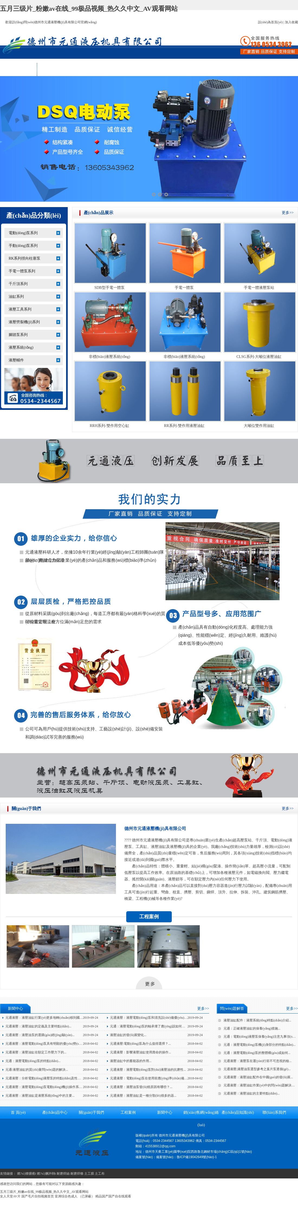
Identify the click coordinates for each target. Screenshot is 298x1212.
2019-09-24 (90, 1018)
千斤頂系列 (18, 284)
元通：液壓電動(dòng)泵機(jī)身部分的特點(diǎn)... (260, 1045)
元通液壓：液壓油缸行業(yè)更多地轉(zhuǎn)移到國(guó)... (47, 1018)
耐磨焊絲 (63, 1173)
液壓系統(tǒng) (21, 347)
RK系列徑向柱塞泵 (24, 258)
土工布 (100, 1173)
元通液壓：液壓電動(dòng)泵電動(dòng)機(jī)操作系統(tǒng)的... (50, 1087)
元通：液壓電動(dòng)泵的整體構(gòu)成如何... (257, 1053)
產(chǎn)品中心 (56, 69)
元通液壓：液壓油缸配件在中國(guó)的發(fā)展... (258, 1077)
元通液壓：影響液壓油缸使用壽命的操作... (140, 1052)
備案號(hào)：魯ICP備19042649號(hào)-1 (186, 1157)
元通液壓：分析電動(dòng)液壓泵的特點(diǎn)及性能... (44, 1078)
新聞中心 (166, 69)
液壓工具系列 (20, 309)
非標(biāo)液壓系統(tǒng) (109, 357)
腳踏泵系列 (18, 335)
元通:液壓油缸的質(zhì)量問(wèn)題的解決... (36, 1069)
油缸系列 (16, 297)
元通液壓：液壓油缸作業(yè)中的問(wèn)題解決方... (260, 1085)
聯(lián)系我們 (276, 69)
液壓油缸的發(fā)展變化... (128, 1035)
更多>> (288, 213)
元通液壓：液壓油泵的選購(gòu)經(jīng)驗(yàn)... (39, 1035)
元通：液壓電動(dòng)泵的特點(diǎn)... (32, 1061)
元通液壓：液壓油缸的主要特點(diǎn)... (252, 1093)
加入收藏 (291, 22)
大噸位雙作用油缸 (259, 426)
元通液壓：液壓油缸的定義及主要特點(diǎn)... (38, 1026)
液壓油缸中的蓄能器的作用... (130, 1061)
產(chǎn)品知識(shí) (240, 69)
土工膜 (89, 1173)
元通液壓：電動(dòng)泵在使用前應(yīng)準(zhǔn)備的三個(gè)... (156, 1078)
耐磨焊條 (76, 1173)
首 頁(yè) (18, 69)
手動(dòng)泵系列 (23, 246)
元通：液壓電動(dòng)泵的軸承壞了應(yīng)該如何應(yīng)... (153, 1026)
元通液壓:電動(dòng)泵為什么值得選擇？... (140, 1044)
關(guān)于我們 (92, 69)
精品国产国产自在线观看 (113, 1196)
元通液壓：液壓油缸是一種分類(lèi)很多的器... (143, 1095)
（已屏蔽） (86, 1196)
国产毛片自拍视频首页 (37, 1196)
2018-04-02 (90, 1044)
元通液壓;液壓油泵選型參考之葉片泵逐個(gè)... (257, 1069)
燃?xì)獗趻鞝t (46, 1173)
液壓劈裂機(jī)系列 (24, 322)
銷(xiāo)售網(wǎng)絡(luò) (203, 71)
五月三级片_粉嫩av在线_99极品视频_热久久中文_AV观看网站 (89, 8)
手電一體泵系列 (22, 271)
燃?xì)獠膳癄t (26, 1173)
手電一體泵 (184, 288)
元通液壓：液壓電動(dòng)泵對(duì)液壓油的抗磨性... (148, 1069)
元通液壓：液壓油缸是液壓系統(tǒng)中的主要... (39, 1095)
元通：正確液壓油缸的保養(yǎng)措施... (252, 1028)
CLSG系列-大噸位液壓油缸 (259, 357)
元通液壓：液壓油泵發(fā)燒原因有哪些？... (141, 1087)
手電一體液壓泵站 (259, 288)
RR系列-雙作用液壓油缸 (184, 426)
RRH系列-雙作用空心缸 (109, 426)
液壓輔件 (16, 360)
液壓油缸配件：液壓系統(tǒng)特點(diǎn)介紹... (257, 1020)
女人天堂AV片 (10, 1196)
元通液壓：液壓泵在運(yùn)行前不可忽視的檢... (257, 1061)
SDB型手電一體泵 (109, 288)
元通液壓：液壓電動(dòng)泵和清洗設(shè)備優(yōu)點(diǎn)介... (155, 1018)
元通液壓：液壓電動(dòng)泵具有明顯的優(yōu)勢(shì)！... (45, 1044)
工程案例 (129, 69)
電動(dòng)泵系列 (23, 233)
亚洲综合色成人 (66, 1196)
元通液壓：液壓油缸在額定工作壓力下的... (35, 1052)
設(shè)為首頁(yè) (270, 22)
